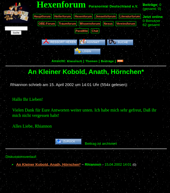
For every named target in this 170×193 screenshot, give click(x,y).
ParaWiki (82, 30)
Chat (95, 30)
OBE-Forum (47, 23)
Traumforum (67, 23)
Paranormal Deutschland (110, 6)
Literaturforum (130, 16)
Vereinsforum (125, 23)
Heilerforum (62, 16)
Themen (92, 61)
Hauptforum (42, 16)
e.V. (135, 6)
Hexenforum (83, 16)
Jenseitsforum (105, 16)
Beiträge (107, 61)
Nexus (108, 23)
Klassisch (74, 61)
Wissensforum (90, 23)
